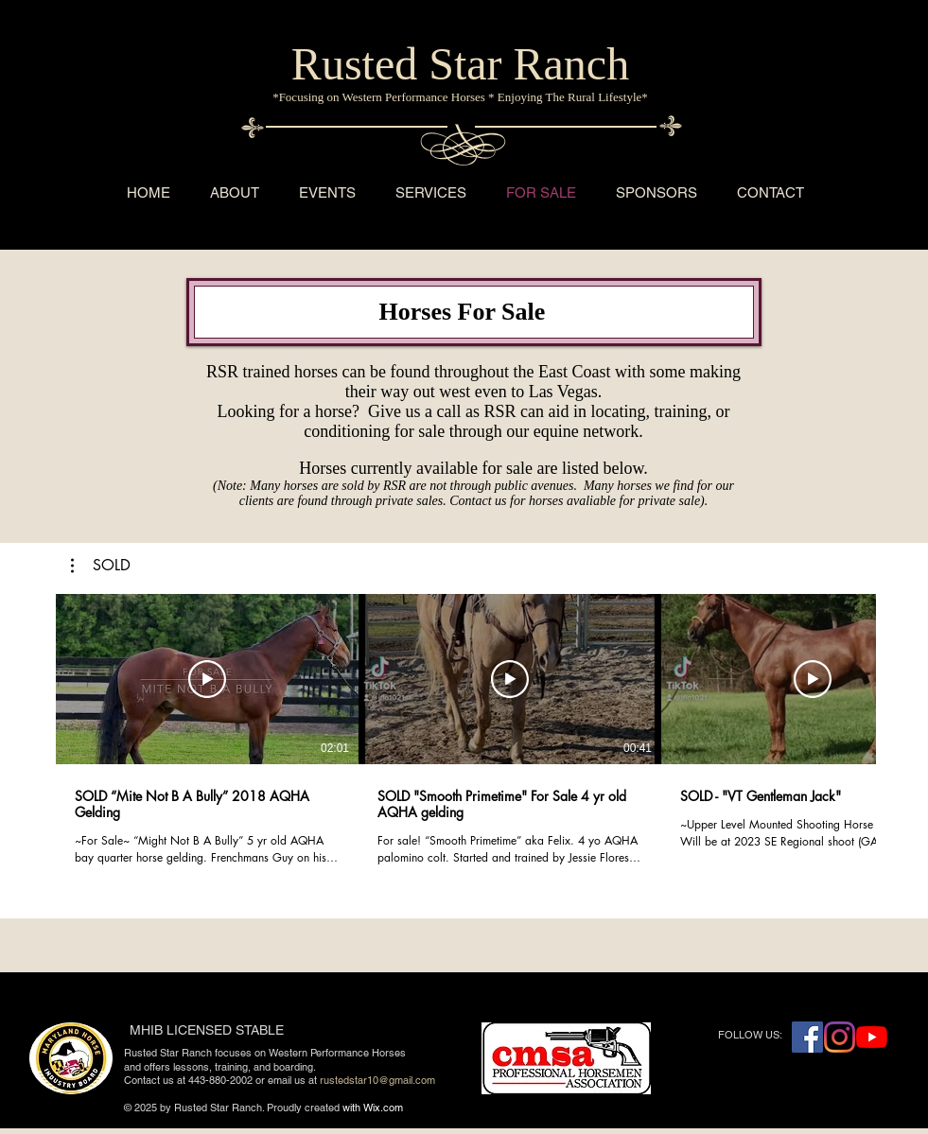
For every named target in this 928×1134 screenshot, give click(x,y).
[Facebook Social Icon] (807, 1037)
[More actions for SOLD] (101, 565)
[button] (101, 565)
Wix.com (383, 1107)
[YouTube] (871, 1037)
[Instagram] (839, 1037)
